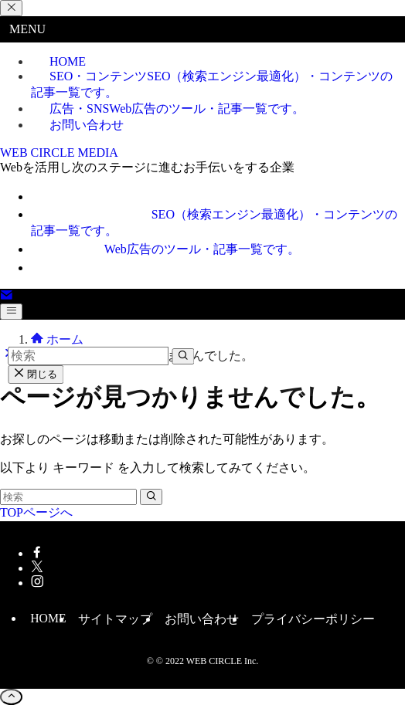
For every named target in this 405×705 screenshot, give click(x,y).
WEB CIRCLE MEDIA (59, 152)
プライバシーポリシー (313, 618)
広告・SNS (177, 108)
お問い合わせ (86, 124)
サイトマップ (115, 618)
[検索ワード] (68, 497)
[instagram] (37, 582)
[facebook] (37, 553)
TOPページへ (36, 512)
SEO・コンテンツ (212, 84)
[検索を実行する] (151, 497)
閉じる (35, 374)
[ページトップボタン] (11, 697)
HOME (48, 618)
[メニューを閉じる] (11, 8)
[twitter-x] (37, 568)
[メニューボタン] (11, 311)
